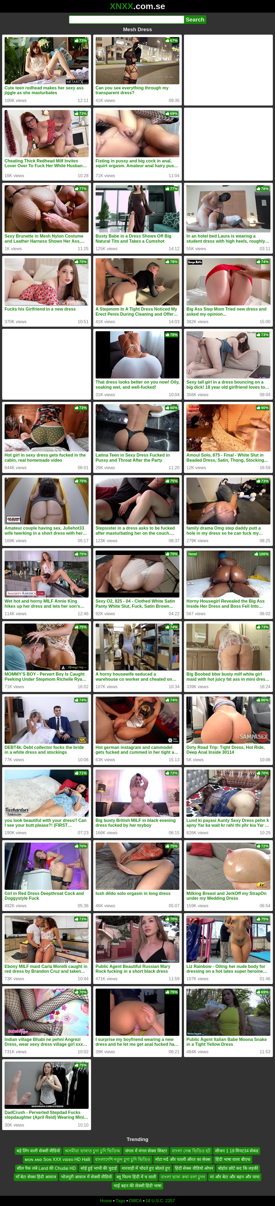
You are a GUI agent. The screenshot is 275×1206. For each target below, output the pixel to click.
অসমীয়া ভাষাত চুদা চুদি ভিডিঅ (92, 1151)
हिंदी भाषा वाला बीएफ (232, 1159)
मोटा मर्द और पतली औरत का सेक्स (183, 1159)
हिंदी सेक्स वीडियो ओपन (194, 1168)
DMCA (135, 1200)
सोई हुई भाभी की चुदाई (99, 1168)
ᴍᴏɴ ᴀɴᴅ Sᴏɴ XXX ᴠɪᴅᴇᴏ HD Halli (57, 1159)
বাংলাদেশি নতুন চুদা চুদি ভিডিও (122, 1159)
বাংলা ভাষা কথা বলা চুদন (183, 1177)
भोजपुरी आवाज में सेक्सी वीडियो (86, 1177)
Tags (120, 1200)
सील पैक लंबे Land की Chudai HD (46, 1168)
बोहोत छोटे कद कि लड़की (238, 1168)
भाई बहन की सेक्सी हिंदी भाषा (137, 1185)
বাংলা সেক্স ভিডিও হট (191, 1151)
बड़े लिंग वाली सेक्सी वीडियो (38, 1151)
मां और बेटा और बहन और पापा (234, 1177)
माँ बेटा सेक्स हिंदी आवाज (36, 1177)
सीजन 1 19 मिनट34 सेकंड (236, 1151)
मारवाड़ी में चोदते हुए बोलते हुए (146, 1168)
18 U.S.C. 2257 (160, 1200)
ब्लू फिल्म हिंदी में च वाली (136, 1177)
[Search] (126, 19)
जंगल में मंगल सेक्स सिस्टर (146, 1151)
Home (106, 1200)
